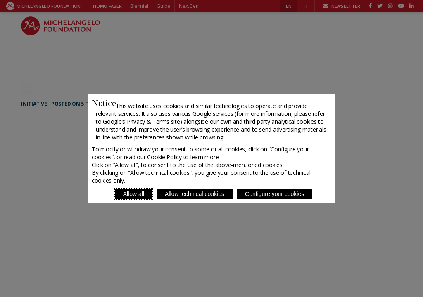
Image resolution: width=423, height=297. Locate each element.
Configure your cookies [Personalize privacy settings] (274, 194)
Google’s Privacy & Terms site (141, 121)
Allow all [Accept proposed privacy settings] (133, 194)
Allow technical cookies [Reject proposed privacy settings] (194, 194)
